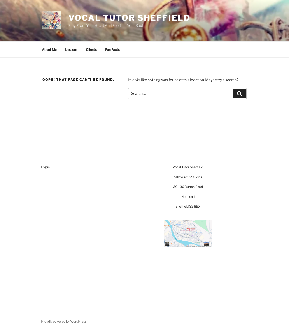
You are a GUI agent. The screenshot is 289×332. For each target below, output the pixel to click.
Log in (45, 167)
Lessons (71, 49)
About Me (49, 49)
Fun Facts (112, 49)
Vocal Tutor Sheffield (129, 18)
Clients (91, 49)
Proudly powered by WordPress (63, 321)
